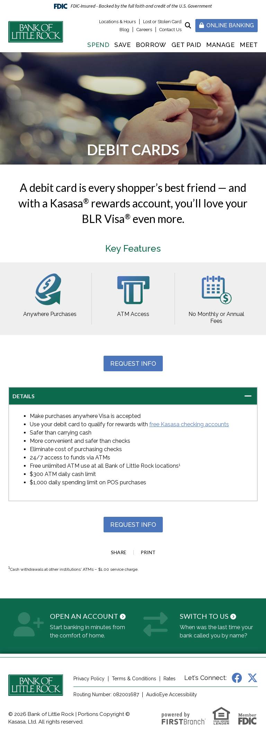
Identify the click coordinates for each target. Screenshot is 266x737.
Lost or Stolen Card (162, 21)
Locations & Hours (117, 21)
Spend (98, 44)
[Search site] (188, 25)
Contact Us (170, 29)
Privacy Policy (89, 678)
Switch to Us (204, 616)
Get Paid (186, 44)
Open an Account (84, 616)
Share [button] (118, 552)
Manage (220, 44)
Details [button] (23, 396)
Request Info (133, 363)
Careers (144, 29)
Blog (124, 29)
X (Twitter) (252, 678)
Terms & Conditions (134, 678)
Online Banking (226, 25)
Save (122, 44)
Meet (249, 44)
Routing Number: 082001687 (106, 694)
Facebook (237, 678)
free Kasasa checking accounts (189, 424)
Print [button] (148, 552)
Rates (169, 678)
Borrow (151, 44)
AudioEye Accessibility (171, 694)
